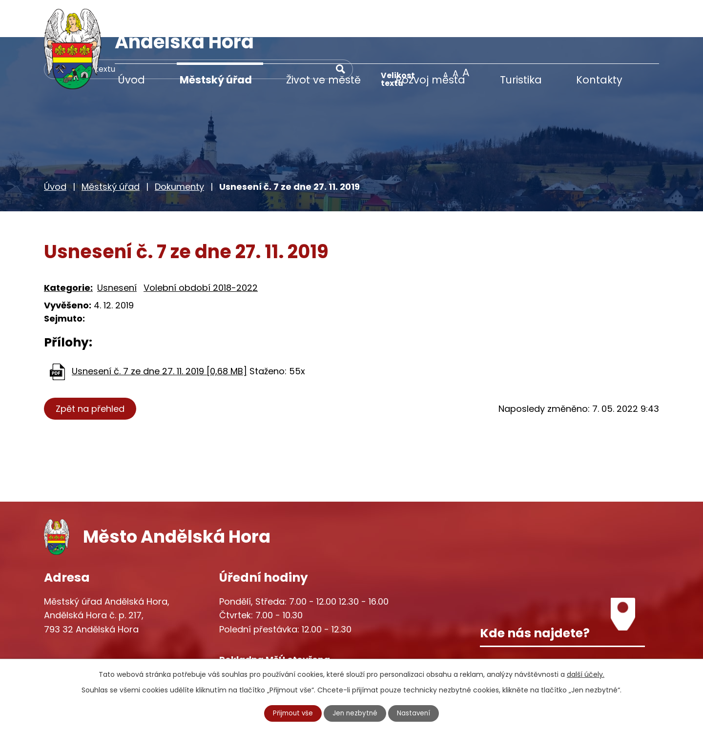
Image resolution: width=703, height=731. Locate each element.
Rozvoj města (430, 80)
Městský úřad (216, 80)
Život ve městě (323, 80)
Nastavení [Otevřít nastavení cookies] (415, 713)
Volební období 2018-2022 (201, 250)
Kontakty (599, 80)
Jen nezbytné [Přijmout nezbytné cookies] (355, 713)
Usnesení (117, 250)
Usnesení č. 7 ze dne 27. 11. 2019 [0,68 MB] (159, 334)
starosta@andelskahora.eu (123, 653)
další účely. (585, 674)
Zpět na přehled (91, 372)
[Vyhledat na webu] (446, 31)
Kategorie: (68, 250)
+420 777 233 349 (103, 632)
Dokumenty (179, 149)
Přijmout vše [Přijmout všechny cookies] (292, 713)
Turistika (521, 80)
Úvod (131, 80)
